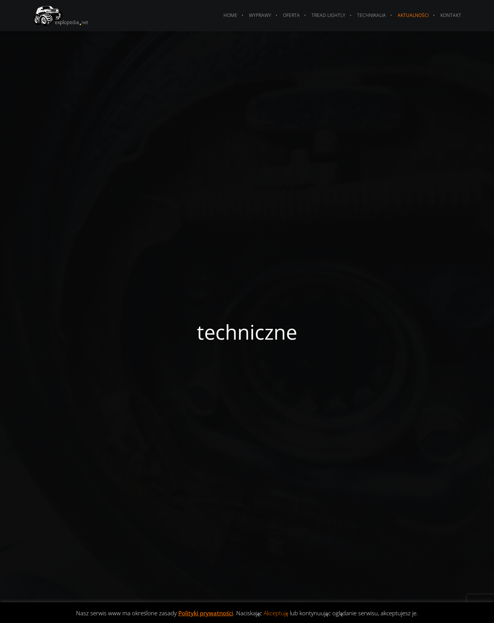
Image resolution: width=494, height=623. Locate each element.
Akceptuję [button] (276, 613)
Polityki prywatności (205, 613)
